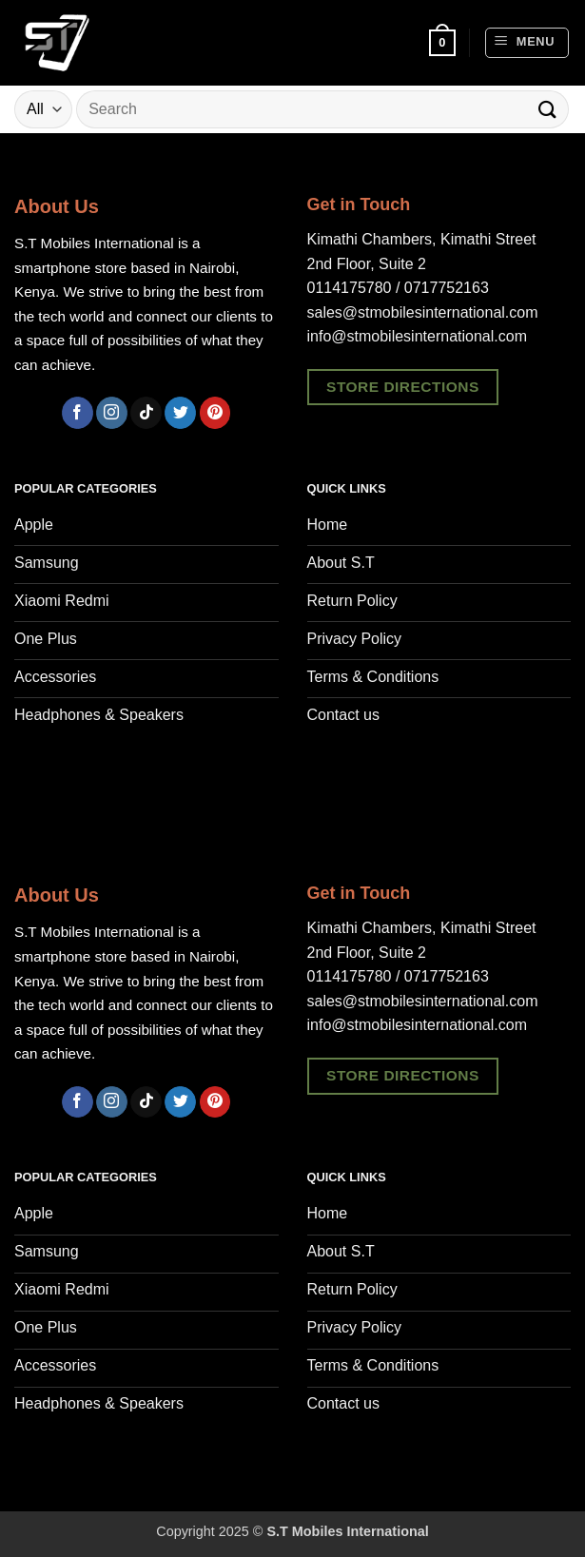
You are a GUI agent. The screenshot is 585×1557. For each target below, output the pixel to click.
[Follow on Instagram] (111, 413)
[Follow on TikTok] (146, 413)
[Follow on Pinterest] (215, 413)
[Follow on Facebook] (77, 413)
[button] (442, 42)
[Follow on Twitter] (180, 413)
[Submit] (548, 108)
